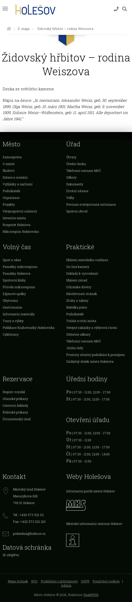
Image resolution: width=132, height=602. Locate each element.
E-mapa (24, 29)
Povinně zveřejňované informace (91, 204)
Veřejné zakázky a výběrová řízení (91, 327)
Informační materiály (19, 314)
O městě (9, 164)
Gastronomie (12, 307)
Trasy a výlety (13, 321)
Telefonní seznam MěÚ (83, 170)
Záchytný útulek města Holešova (90, 361)
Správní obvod (76, 211)
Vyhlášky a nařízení (17, 184)
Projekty (9, 204)
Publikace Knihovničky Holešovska (28, 327)
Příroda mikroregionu (19, 287)
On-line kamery (77, 267)
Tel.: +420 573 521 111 (28, 515)
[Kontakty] (116, 9)
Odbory (71, 177)
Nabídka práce (76, 307)
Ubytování (10, 300)
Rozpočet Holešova (16, 225)
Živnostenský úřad (17, 419)
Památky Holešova (16, 273)
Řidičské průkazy (15, 412)
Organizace (11, 198)
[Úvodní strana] (8, 29)
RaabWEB (91, 595)
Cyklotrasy (11, 334)
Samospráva (12, 157)
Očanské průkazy (15, 399)
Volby (70, 198)
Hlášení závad (76, 280)
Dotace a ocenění (15, 177)
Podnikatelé (11, 191)
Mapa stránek (18, 581)
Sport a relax (12, 260)
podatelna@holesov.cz (29, 533)
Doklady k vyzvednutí (82, 273)
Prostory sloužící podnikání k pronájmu (95, 355)
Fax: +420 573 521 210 (29, 521)
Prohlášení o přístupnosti (59, 581)
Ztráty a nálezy (77, 300)
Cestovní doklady (15, 405)
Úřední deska (76, 164)
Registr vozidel (14, 392)
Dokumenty (74, 184)
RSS (34, 581)
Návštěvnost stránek (81, 294)
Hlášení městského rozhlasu (87, 260)
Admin (66, 585)
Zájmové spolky (14, 294)
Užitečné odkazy (78, 334)
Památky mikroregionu (20, 267)
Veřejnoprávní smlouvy (20, 211)
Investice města (14, 218)
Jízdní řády (74, 348)
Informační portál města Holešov (90, 491)
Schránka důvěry (78, 287)
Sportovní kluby (14, 280)
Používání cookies (106, 581)
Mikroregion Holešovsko (21, 231)
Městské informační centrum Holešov (94, 524)
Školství (9, 170)
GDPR (85, 581)
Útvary (71, 157)
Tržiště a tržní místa (81, 321)
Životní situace (77, 191)
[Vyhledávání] (124, 9)
